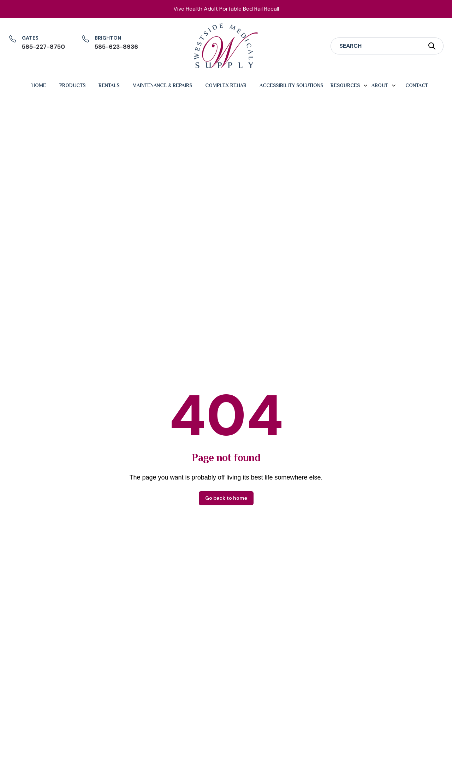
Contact (416, 85)
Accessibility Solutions (291, 85)
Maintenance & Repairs (162, 85)
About (379, 85)
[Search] (376, 45)
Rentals (109, 85)
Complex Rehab (225, 85)
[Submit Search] (432, 45)
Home (38, 85)
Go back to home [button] (226, 498)
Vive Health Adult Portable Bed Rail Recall (226, 8)
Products (72, 85)
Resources (345, 85)
